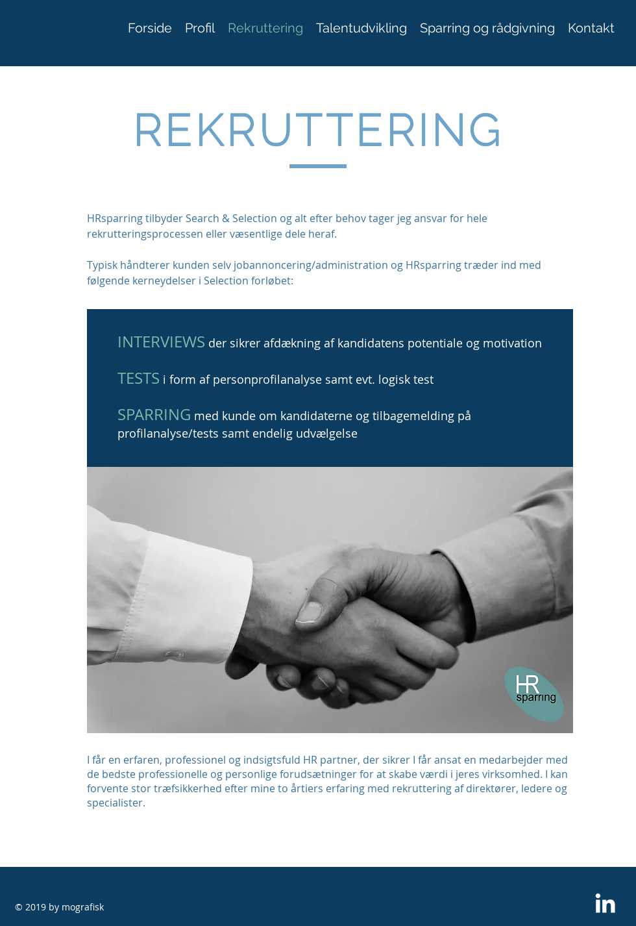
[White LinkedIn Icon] (605, 903)
